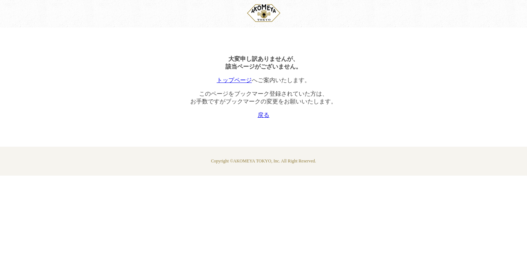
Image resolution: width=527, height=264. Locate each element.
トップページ (234, 80)
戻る (263, 115)
